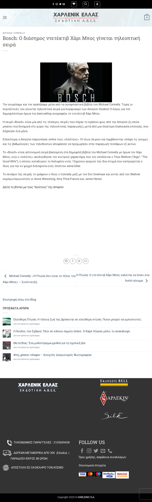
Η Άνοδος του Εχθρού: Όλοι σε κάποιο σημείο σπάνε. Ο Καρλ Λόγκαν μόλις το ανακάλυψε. (72, 331)
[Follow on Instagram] (57, 4)
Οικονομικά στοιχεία (92, 465)
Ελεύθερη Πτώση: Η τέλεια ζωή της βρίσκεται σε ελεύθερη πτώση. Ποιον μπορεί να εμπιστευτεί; (77, 319)
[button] (97, 4)
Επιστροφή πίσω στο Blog (19, 299)
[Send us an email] (64, 4)
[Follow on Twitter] (60, 4)
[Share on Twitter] (79, 261)
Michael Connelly (14, 33)
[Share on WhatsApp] (66, 261)
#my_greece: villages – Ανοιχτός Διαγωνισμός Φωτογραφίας (52, 355)
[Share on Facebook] (73, 261)
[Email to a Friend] (86, 261)
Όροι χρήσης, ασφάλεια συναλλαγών (102, 457)
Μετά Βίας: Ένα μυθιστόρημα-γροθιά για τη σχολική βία (49, 343)
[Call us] (110, 451)
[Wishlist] (74, 4)
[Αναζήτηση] (85, 4)
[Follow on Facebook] (53, 4)
